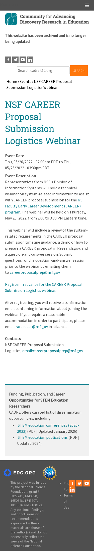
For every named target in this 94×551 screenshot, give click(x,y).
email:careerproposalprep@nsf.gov (52, 350)
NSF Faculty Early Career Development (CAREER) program (44, 205)
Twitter (15, 60)
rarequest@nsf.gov (32, 326)
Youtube (23, 60)
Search (78, 71)
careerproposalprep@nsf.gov (35, 272)
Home (12, 81)
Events (25, 81)
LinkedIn (30, 60)
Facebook (8, 60)
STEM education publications (43, 437)
